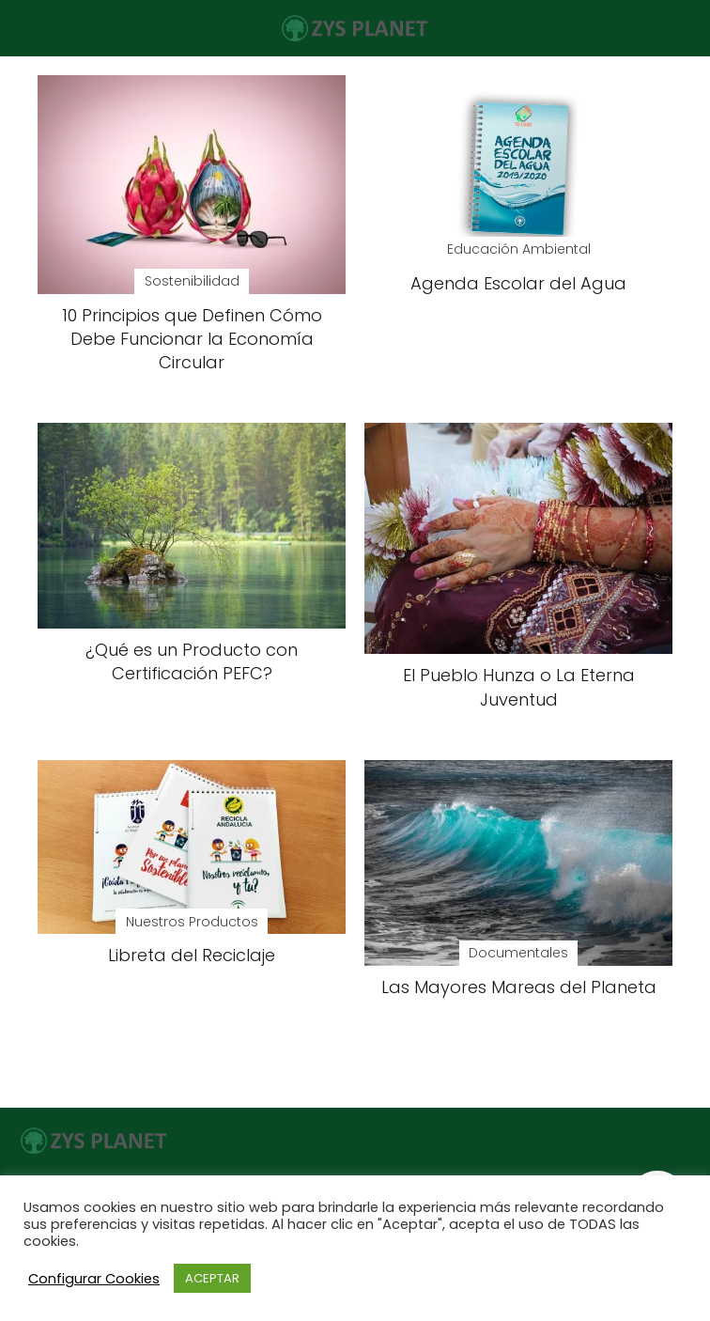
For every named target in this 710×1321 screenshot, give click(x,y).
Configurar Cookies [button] (94, 1278)
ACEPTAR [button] (212, 1278)
